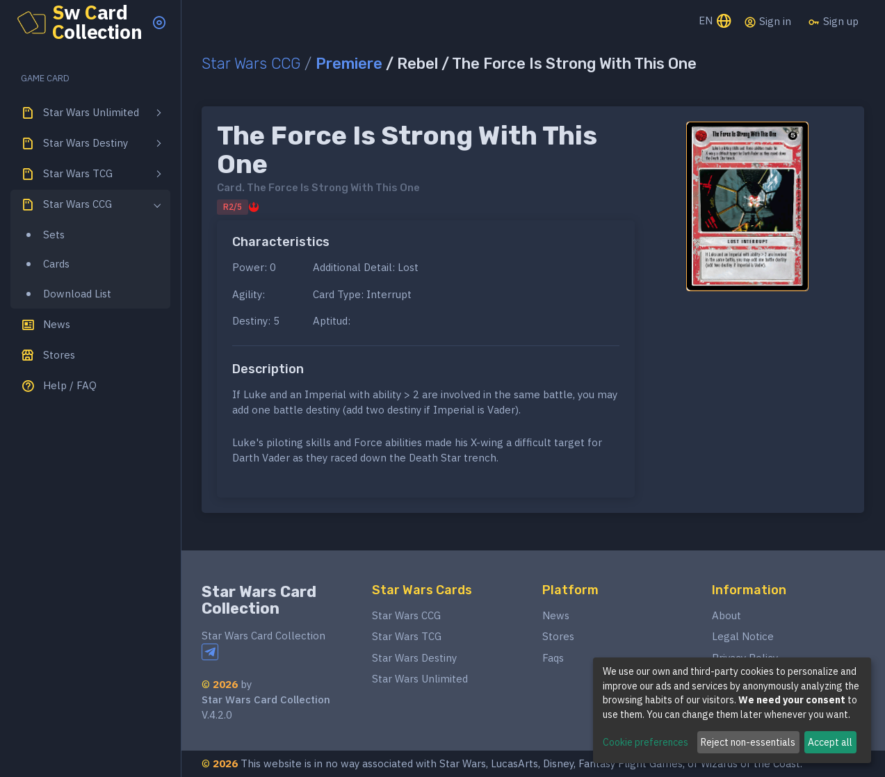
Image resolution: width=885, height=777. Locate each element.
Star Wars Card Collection (259, 600)
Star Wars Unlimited (420, 678)
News (555, 615)
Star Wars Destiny (414, 657)
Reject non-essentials (748, 742)
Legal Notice (743, 636)
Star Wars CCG (251, 63)
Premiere (349, 63)
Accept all (830, 742)
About (726, 615)
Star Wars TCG (406, 636)
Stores (558, 636)
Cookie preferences (645, 742)
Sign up (833, 21)
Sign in (767, 21)
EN (716, 22)
